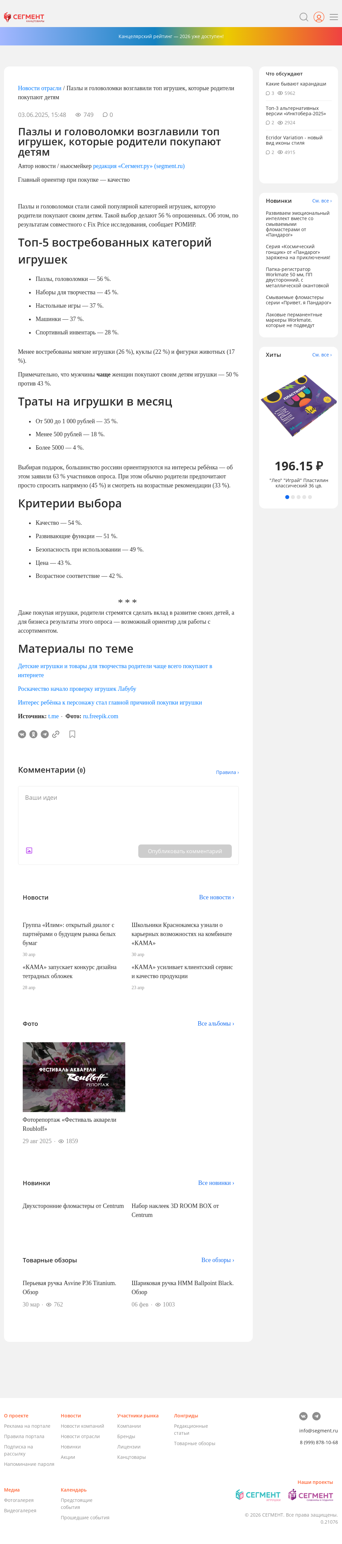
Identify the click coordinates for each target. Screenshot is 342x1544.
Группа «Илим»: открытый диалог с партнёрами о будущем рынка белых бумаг (69, 934)
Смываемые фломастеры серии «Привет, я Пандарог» (298, 300)
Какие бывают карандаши (296, 84)
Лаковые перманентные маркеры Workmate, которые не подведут (294, 319)
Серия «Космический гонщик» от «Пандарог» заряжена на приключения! (298, 251)
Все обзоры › (217, 1260)
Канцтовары (131, 1457)
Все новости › (216, 897)
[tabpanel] (298, 426)
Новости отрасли (39, 88)
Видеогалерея (20, 1510)
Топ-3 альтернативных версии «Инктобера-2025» (296, 111)
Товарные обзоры (194, 1443)
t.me (53, 716)
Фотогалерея (19, 1500)
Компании (129, 1426)
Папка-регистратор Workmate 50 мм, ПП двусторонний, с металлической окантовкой (297, 277)
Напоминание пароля (29, 1464)
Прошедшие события (85, 1517)
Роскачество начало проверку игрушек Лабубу (77, 688)
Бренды (126, 1436)
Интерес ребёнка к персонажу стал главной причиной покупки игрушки (110, 702)
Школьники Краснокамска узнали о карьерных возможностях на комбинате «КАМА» (182, 934)
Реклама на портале (27, 1426)
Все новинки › (216, 1183)
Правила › (227, 772)
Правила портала (24, 1436)
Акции (68, 1457)
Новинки (71, 1446)
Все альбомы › (216, 1023)
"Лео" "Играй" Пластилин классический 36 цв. (299, 483)
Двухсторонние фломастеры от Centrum (73, 1206)
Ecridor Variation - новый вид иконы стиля (294, 140)
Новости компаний (82, 1426)
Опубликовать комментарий (185, 851)
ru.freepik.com (100, 716)
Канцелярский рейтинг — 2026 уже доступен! (171, 36)
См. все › (322, 200)
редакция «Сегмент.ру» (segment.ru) (139, 166)
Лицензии (129, 1446)
